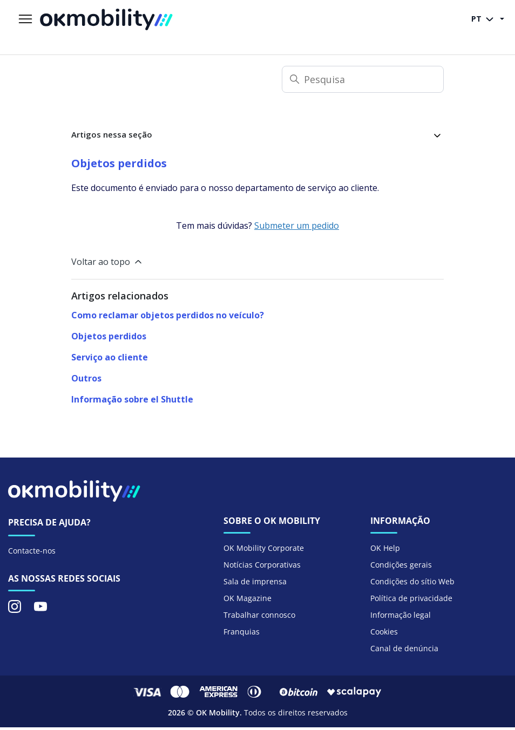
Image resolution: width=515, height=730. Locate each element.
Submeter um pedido (296, 225)
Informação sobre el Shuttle (132, 399)
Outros (86, 378)
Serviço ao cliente (109, 357)
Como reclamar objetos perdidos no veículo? (167, 315)
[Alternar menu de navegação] (25, 19)
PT (484, 19)
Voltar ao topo (107, 262)
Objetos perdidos (108, 336)
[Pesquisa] (363, 79)
